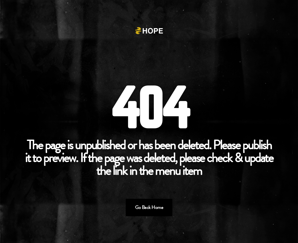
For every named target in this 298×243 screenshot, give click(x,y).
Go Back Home (149, 207)
